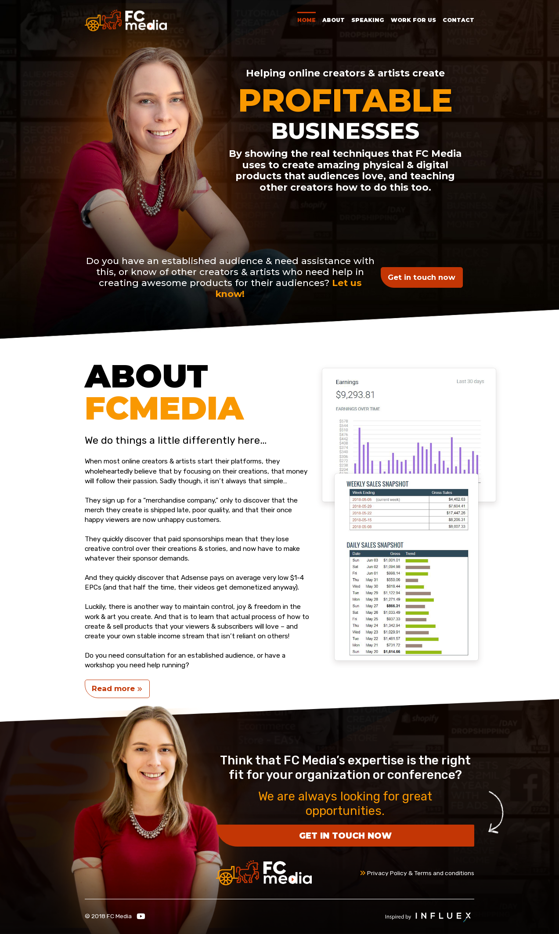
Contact (458, 20)
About (333, 20)
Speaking (367, 20)
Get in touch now (421, 277)
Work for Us (413, 20)
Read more (117, 688)
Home (306, 20)
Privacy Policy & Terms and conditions (417, 872)
